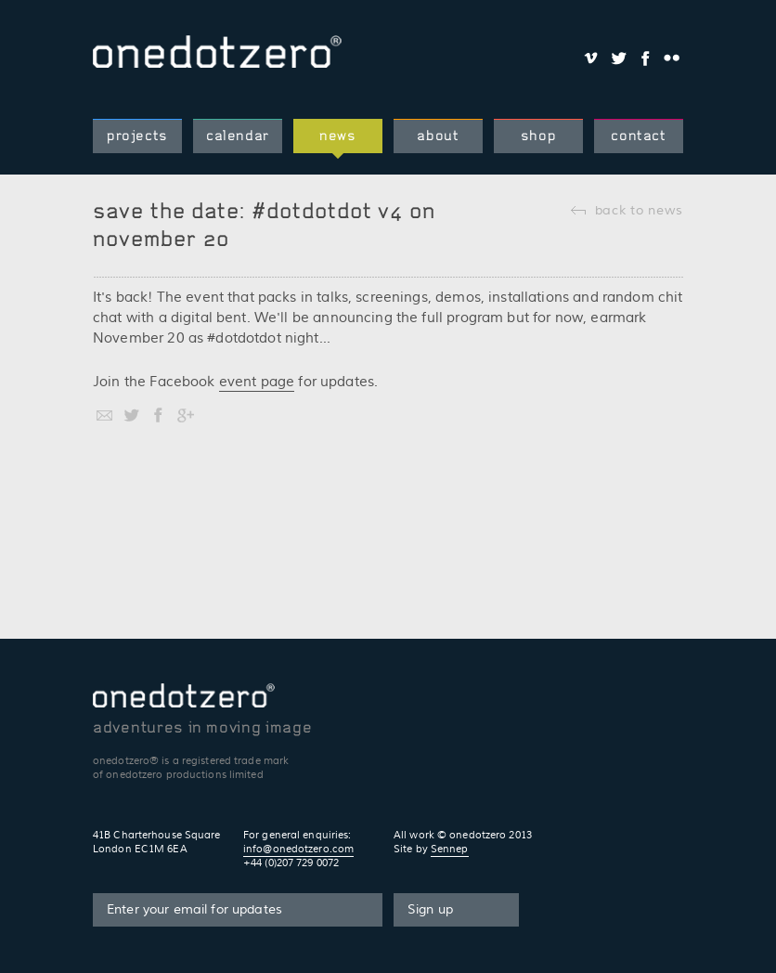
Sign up (430, 910)
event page (257, 382)
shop (539, 135)
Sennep (450, 849)
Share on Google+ (185, 415)
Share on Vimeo (590, 58)
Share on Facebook (644, 58)
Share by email (104, 415)
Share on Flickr (671, 58)
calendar (237, 135)
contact (638, 135)
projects (137, 135)
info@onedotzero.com (298, 849)
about (438, 135)
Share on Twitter (617, 58)
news (337, 135)
